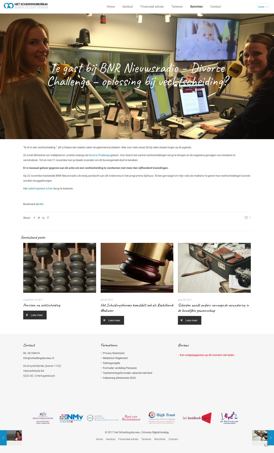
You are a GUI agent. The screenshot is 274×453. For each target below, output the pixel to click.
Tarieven (146, 439)
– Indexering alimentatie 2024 (118, 377)
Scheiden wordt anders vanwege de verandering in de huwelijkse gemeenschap (213, 307)
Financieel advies (128, 439)
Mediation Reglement (115, 358)
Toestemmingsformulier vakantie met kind (127, 372)
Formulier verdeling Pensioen (120, 367)
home (263, 6)
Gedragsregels (111, 362)
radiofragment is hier (40, 188)
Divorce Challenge (99, 155)
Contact (173, 439)
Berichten (160, 439)
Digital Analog (160, 432)
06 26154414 (31, 353)
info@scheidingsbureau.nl (38, 358)
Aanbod (110, 439)
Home (99, 439)
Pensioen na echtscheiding (41, 305)
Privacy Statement (114, 353)
